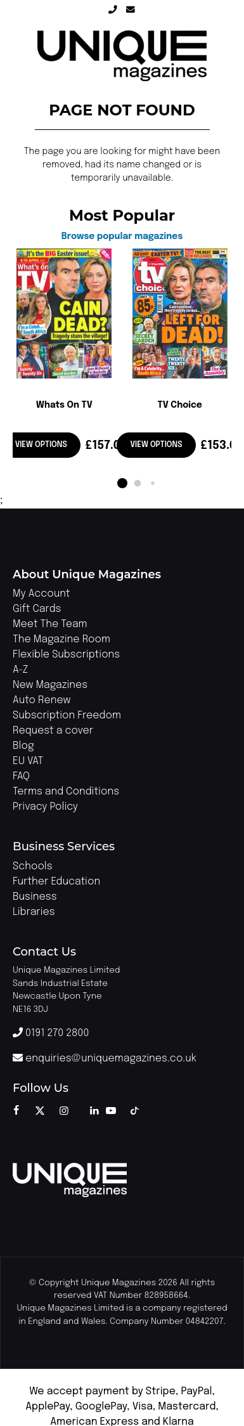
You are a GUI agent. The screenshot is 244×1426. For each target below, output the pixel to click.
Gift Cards (37, 609)
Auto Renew (41, 700)
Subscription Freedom (67, 715)
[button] (122, 483)
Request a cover (53, 730)
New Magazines (50, 685)
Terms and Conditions (66, 791)
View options (41, 445)
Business (35, 896)
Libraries (34, 912)
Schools (33, 866)
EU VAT (28, 761)
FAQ (21, 776)
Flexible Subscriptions (66, 654)
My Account (41, 593)
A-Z (20, 669)
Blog (23, 746)
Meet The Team (50, 624)
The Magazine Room (61, 639)
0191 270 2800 (51, 1033)
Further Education (56, 881)
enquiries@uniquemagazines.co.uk (104, 1058)
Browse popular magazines (122, 236)
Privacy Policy (45, 806)
